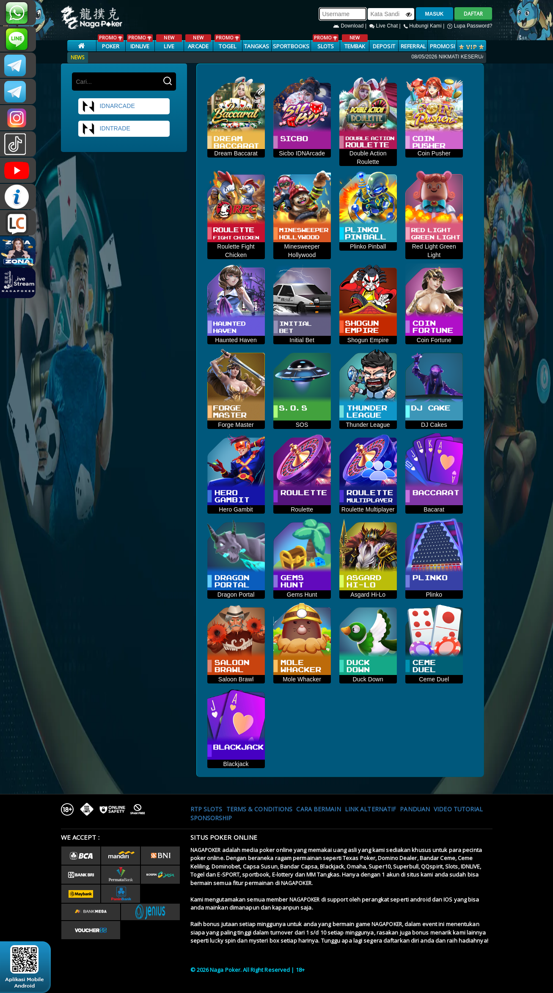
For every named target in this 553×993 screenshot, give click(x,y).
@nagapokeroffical (18, 144)
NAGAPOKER (205, 850)
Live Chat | (385, 26)
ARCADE (198, 42)
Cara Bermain (318, 809)
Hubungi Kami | (425, 26)
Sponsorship (211, 818)
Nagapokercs (18, 91)
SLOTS (325, 42)
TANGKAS (256, 46)
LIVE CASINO (169, 46)
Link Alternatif (370, 809)
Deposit (384, 46)
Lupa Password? (469, 26)
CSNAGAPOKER (18, 65)
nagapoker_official (18, 39)
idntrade (106, 128)
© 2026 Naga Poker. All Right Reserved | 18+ (247, 970)
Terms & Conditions (259, 809)
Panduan (415, 809)
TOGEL (227, 42)
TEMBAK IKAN (355, 46)
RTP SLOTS (206, 809)
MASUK (434, 14)
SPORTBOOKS (291, 46)
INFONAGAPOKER (18, 196)
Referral (413, 46)
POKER (111, 42)
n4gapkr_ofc (18, 117)
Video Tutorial (458, 809)
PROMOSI (442, 46)
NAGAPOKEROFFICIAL (18, 170)
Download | (350, 26)
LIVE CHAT (18, 222)
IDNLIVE (140, 42)
